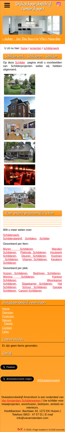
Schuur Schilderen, (34, 287)
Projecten (8, 316)
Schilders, (30, 238)
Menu (7, 2)
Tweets (8, 323)
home (24, 48)
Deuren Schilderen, (34, 255)
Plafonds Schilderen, (33, 252)
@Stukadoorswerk (48, 380)
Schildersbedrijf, (13, 238)
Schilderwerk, (11, 235)
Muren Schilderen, (18, 248)
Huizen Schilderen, (15, 273)
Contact (7, 327)
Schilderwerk (14, 56)
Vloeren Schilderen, (35, 259)
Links (5, 331)
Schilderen (34, 56)
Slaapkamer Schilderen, (37, 283)
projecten (35, 48)
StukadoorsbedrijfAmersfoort (33, 6)
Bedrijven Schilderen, (47, 273)
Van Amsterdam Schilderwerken (21, 400)
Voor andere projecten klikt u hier (29, 213)
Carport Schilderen (30, 290)
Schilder (51, 56)
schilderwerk (51, 48)
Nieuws (6, 320)
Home (6, 308)
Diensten (7, 312)
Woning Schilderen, (19, 276)
